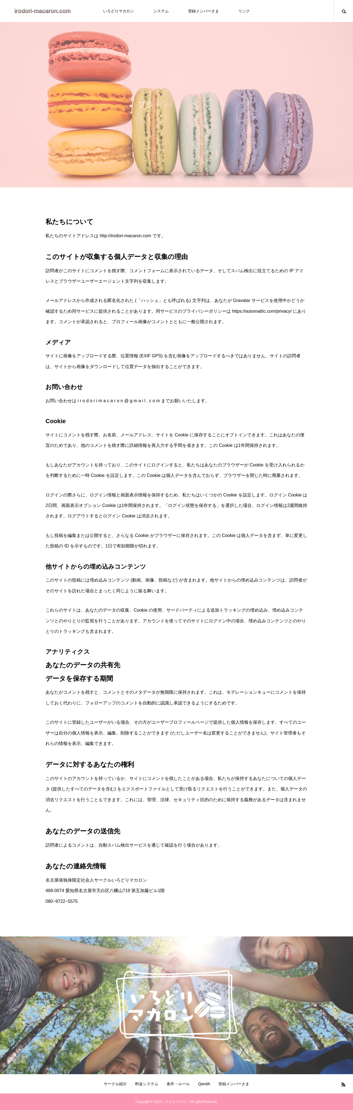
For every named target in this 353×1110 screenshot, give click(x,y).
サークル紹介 (115, 1084)
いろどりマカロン (118, 11)
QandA (204, 1084)
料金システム (146, 1084)
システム (161, 11)
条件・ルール (178, 1084)
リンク (244, 11)
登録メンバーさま (203, 11)
